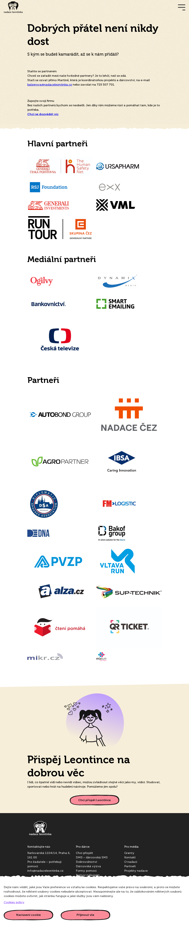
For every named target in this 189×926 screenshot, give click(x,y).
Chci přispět (84, 853)
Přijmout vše (85, 915)
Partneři (130, 866)
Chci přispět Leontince (94, 800)
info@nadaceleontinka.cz (45, 870)
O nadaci (130, 862)
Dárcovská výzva (88, 866)
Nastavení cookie (28, 915)
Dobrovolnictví (86, 862)
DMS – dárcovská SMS (92, 857)
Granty (129, 853)
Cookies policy (14, 902)
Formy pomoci (86, 870)
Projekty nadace (136, 870)
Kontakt (130, 857)
